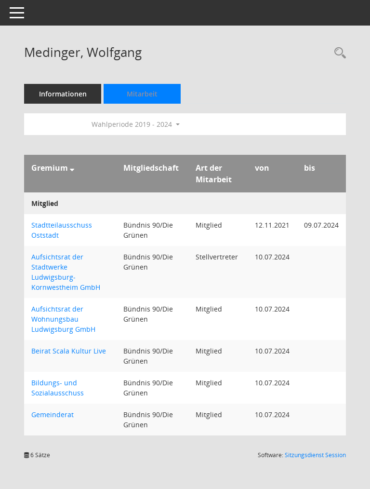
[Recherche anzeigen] (338, 53)
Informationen (63, 93)
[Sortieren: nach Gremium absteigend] (72, 168)
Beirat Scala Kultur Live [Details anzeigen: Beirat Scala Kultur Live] (68, 350)
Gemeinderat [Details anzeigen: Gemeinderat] (52, 414)
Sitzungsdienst (315, 455)
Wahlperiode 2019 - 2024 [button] (136, 124)
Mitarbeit (142, 93)
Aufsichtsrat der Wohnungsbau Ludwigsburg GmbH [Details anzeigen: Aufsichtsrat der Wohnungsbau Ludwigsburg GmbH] (63, 319)
